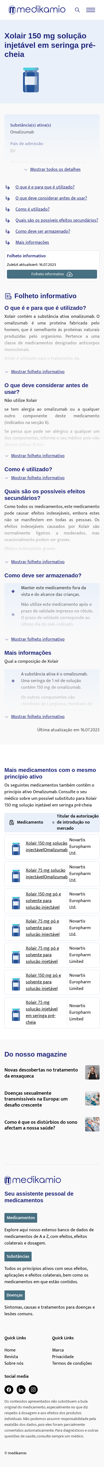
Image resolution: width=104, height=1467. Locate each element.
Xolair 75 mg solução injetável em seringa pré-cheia (42, 1012)
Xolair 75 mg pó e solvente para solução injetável (42, 955)
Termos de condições (72, 1363)
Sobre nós (14, 1363)
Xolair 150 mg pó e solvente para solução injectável (43, 901)
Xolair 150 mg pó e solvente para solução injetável (43, 982)
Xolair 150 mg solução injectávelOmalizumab (47, 846)
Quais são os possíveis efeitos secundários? (57, 220)
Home (10, 1350)
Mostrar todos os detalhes (52, 169)
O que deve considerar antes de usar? (51, 198)
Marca (58, 1350)
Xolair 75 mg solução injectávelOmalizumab (47, 874)
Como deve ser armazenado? (43, 231)
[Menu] (90, 10)
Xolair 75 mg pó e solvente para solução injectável (43, 928)
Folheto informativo (52, 274)
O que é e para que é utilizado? (45, 187)
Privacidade (63, 1357)
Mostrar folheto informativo (34, 372)
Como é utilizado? (33, 209)
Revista (11, 1357)
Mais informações (32, 242)
